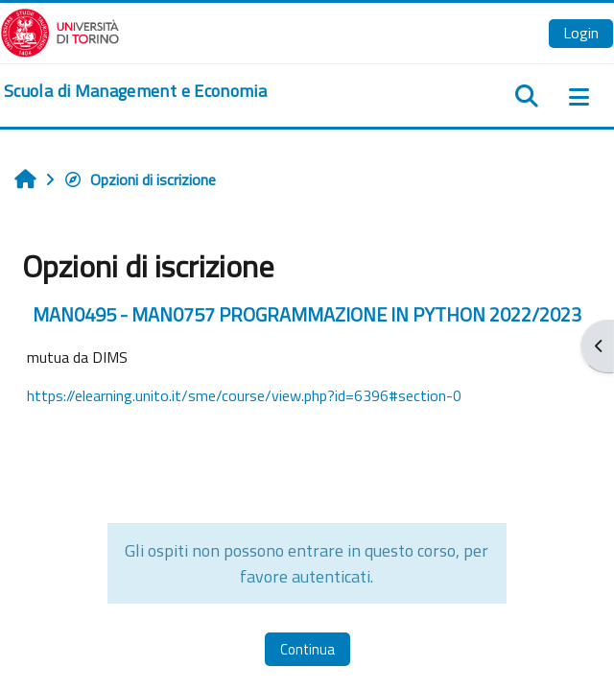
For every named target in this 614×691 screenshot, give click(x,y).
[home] (135, 91)
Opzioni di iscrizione (139, 179)
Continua (307, 649)
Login (581, 32)
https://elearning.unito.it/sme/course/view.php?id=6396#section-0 (244, 395)
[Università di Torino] (60, 30)
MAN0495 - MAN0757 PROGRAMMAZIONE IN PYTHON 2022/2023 (307, 314)
